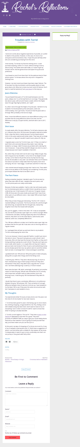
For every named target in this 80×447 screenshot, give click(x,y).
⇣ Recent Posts (34, 26)
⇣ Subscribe (12, 26)
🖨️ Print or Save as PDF (12, 50)
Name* (7, 409)
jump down (28, 89)
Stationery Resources (70, 26)
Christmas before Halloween (38, 359)
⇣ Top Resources (23, 26)
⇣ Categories (45, 26)
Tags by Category (56, 26)
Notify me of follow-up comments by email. (18, 433)
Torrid (28, 369)
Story (23, 369)
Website (7, 424)
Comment (8, 391)
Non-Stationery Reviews (29, 42)
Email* (7, 416)
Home (4, 26)
